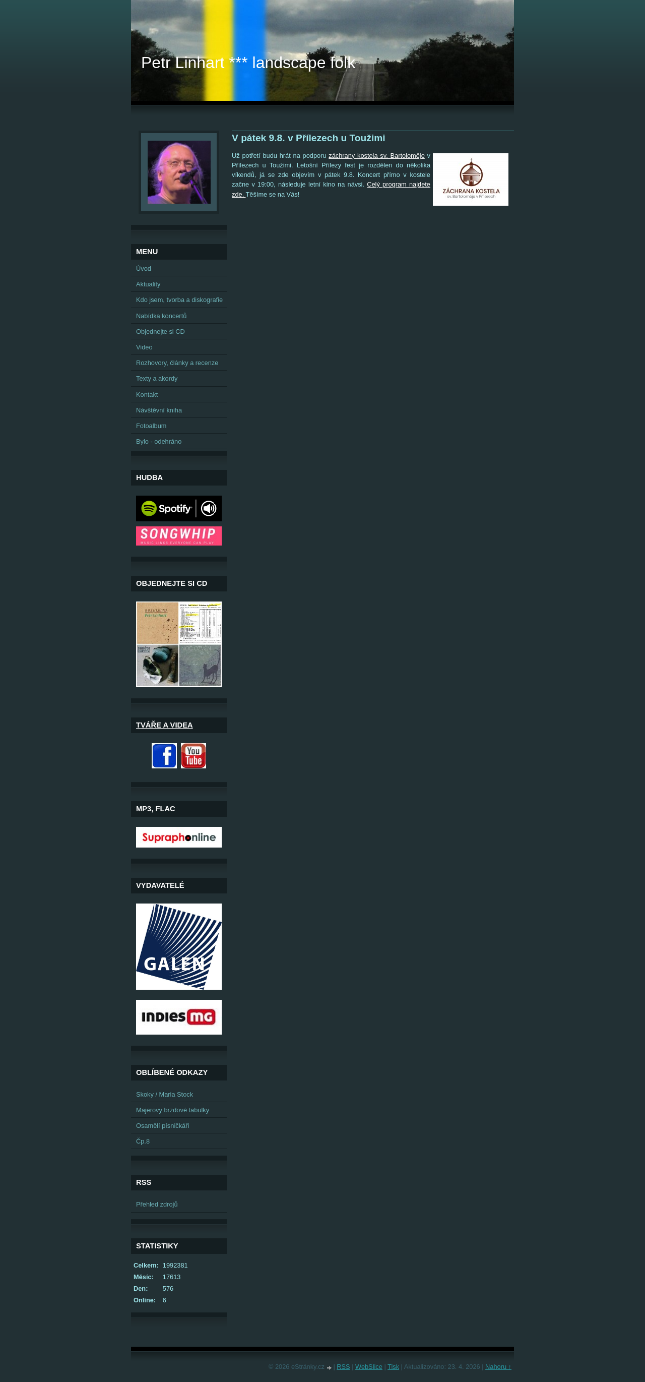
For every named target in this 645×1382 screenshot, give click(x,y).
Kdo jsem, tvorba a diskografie (179, 300)
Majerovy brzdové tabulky (172, 1110)
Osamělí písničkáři (162, 1125)
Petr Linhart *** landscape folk (248, 62)
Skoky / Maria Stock (164, 1094)
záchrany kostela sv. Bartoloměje (377, 155)
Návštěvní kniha (159, 410)
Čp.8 (143, 1141)
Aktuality (148, 284)
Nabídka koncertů (161, 316)
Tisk (393, 1366)
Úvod (143, 268)
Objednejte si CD (160, 331)
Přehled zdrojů (157, 1204)
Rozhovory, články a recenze (177, 363)
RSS (343, 1366)
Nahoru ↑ (498, 1366)
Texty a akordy (157, 378)
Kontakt (147, 394)
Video (144, 347)
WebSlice (368, 1366)
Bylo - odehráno (158, 441)
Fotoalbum (151, 426)
